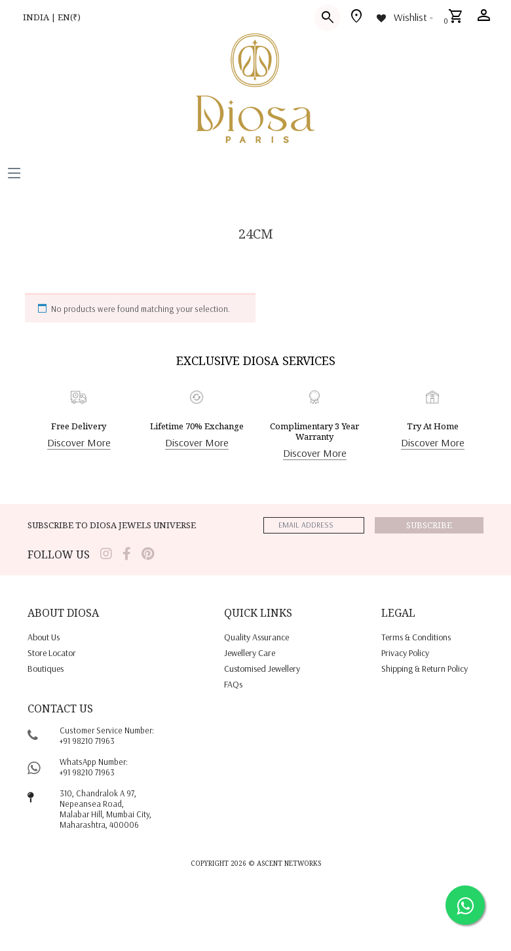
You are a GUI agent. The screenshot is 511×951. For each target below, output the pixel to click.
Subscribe (429, 525)
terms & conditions (416, 637)
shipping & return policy (424, 668)
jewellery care (249, 653)
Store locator (52, 653)
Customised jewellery (262, 668)
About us (44, 637)
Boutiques (46, 668)
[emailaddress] (313, 525)
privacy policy (405, 653)
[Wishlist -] (404, 17)
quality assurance (256, 637)
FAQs (233, 684)
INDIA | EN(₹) (52, 17)
